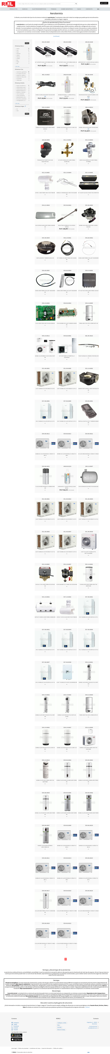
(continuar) (56, 36)
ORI (45, 96)
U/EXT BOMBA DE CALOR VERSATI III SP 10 (88, 519)
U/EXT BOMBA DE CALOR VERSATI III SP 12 (66, 388)
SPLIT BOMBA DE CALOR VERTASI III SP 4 (88, 617)
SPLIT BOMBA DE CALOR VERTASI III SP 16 (45, 682)
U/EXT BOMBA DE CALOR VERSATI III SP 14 (45, 551)
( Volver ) (87, 1007)
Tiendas (53, 9)
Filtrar (27, 43)
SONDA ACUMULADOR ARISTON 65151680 (45, 94)
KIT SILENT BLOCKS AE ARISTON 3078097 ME (88, 192)
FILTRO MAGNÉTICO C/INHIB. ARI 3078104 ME (66, 584)
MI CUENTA (104, 2)
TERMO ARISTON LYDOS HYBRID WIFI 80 (88, 715)
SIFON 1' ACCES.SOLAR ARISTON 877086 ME (67, 617)
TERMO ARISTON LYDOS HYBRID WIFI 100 (88, 323)
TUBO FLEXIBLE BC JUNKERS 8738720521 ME (88, 356)
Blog (79, 9)
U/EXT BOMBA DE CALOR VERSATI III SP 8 (45, 388)
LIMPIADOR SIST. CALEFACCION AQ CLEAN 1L (88, 62)
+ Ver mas (17, 66)
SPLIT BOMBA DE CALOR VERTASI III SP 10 (66, 649)
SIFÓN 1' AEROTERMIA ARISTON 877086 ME (45, 192)
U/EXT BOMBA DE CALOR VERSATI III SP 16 (66, 551)
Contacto (88, 9)
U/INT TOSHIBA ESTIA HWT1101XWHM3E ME (67, 682)
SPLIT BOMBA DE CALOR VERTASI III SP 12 (66, 421)
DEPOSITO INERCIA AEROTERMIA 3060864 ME (45, 617)
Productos (14, 9)
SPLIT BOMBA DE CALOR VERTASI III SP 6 (45, 649)
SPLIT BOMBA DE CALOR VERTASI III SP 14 (88, 649)
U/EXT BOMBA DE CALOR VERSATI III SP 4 (45, 519)
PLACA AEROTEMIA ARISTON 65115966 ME (45, 323)
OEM (88, 98)
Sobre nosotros (67, 9)
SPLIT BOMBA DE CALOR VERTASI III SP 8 (45, 421)
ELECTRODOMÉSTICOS (39, 9)
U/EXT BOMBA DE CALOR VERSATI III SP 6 (66, 519)
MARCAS (25, 9)
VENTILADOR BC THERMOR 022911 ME (45, 258)
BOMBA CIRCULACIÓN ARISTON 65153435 (88, 127)
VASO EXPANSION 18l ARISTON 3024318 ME (88, 486)
